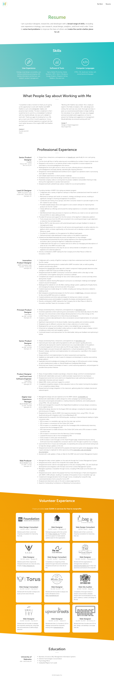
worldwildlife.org (83, 397)
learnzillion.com (80, 310)
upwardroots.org (51, 636)
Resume (107, 4)
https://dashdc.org (60, 534)
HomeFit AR (51, 268)
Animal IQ (90, 448)
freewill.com (71, 157)
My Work (99, 4)
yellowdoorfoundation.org (82, 569)
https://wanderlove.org (53, 602)
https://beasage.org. (33, 569)
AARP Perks (79, 293)
